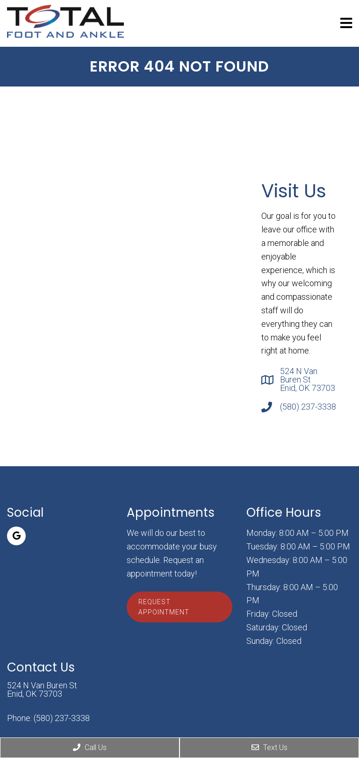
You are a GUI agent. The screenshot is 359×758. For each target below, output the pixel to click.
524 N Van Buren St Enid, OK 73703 (307, 379)
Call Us (90, 747)
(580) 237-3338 (308, 407)
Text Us (269, 747)
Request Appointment (163, 607)
